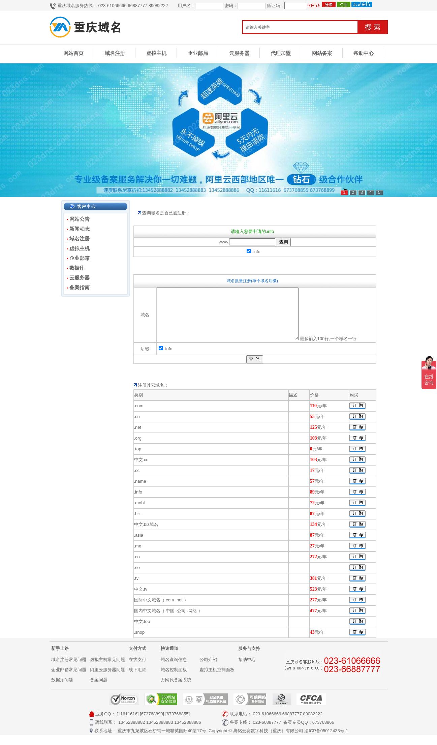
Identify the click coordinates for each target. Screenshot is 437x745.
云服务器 (239, 53)
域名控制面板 (174, 679)
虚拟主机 (156, 53)
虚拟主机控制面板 (217, 679)
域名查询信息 (174, 669)
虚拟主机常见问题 (107, 669)
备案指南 (79, 287)
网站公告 (79, 219)
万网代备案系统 (176, 689)
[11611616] (127, 723)
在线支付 (137, 669)
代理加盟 (281, 53)
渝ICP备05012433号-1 (326, 740)
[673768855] (177, 723)
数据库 (77, 268)
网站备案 (322, 53)
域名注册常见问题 (68, 669)
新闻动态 (79, 229)
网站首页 (73, 53)
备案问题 (98, 689)
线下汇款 (137, 679)
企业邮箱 (79, 258)
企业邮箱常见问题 (68, 679)
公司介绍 (208, 669)
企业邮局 (198, 53)
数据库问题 (62, 689)
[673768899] (152, 723)
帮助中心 (363, 53)
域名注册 (115, 53)
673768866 (323, 732)
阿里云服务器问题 (107, 679)
